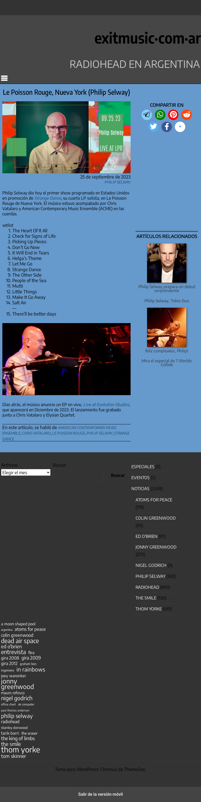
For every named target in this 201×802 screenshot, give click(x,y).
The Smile (146, 598)
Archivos (9, 465)
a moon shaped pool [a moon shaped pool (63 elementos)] (18, 623)
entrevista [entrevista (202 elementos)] (13, 652)
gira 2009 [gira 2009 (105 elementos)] (31, 657)
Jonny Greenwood (156, 547)
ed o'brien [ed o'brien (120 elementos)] (11, 646)
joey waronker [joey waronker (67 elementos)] (13, 675)
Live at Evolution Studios (106, 404)
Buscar (59, 465)
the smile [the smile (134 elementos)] (11, 743)
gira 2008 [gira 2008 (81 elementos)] (10, 658)
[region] (167, 182)
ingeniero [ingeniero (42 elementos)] (7, 670)
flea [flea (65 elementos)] (31, 652)
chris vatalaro (36, 432)
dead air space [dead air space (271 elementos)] (20, 640)
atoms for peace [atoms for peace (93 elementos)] (30, 629)
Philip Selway (118, 181)
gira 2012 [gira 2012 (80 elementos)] (9, 663)
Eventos (140, 477)
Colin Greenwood (156, 518)
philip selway (100, 432)
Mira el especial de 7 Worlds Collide (167, 362)
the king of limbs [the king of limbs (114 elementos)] (18, 738)
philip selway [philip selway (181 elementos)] (17, 715)
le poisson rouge (68, 432)
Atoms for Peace (154, 499)
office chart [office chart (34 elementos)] (8, 704)
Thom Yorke (149, 608)
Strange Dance (47, 198)
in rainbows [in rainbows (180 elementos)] (30, 669)
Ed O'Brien (147, 536)
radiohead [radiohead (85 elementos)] (10, 721)
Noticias (140, 488)
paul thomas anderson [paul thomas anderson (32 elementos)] (15, 710)
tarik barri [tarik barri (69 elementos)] (10, 732)
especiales (142, 466)
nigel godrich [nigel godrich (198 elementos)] (16, 698)
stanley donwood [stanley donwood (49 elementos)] (14, 727)
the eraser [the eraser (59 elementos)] (29, 733)
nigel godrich (151, 565)
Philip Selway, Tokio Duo (166, 300)
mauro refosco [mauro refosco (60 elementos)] (13, 692)
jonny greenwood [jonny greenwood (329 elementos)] (17, 683)
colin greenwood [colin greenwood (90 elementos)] (17, 635)
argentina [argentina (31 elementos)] (6, 629)
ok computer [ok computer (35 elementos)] (26, 704)
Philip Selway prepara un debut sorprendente (166, 288)
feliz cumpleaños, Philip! (166, 350)
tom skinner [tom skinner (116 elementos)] (13, 756)
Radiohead (147, 587)
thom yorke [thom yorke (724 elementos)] (20, 749)
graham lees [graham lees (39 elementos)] (28, 664)
